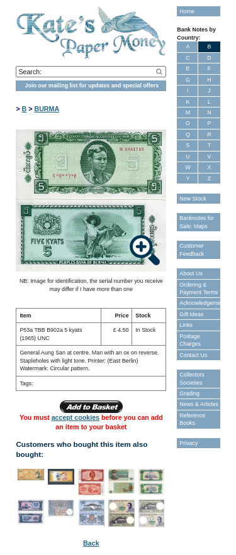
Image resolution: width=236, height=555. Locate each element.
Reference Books (192, 419)
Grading (189, 393)
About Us (191, 273)
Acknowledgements (199, 303)
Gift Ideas (191, 314)
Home (186, 11)
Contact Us (193, 355)
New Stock (192, 198)
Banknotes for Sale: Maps (196, 222)
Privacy (188, 443)
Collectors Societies (191, 378)
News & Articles (198, 404)
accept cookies (75, 417)
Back (91, 543)
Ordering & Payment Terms (198, 288)
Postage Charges (190, 340)
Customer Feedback (191, 249)
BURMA (46, 109)
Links (186, 325)
